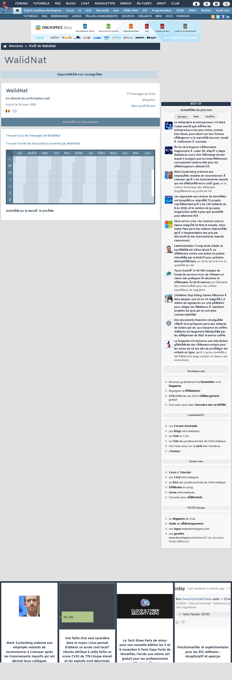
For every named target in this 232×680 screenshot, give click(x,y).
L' (174, 451)
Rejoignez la (184, 391)
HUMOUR (182, 16)
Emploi (126, 4)
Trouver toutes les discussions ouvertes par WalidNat (43, 144)
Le (173, 436)
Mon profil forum (143, 106)
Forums (21, 4)
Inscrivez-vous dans (197, 405)
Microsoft (102, 10)
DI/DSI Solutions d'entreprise (42, 10)
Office (192, 10)
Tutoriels (41, 4)
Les (183, 426)
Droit (161, 4)
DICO (169, 16)
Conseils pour (185, 497)
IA (79, 10)
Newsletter (104, 4)
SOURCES (128, 16)
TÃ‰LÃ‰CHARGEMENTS (101, 16)
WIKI (158, 16)
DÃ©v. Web (130, 10)
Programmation (162, 10)
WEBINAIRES (59, 16)
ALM (88, 10)
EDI (145, 10)
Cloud (70, 10)
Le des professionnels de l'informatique (197, 441)
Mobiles (206, 10)
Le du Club (182, 519)
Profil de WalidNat (42, 46)
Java (116, 10)
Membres (16, 46)
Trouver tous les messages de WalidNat (33, 136)
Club (175, 4)
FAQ (57, 4)
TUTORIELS (30, 16)
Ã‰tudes (144, 4)
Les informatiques (184, 431)
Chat (85, 4)
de (186, 523)
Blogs (71, 4)
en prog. (181, 487)
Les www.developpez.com (189, 529)
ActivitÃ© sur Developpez (80, 122)
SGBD (180, 10)
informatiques (182, 492)
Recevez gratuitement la (192, 382)
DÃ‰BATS (145, 16)
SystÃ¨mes (223, 10)
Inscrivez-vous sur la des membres (195, 446)
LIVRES (76, 16)
